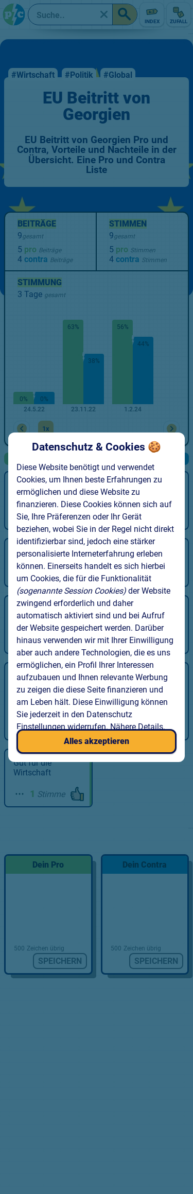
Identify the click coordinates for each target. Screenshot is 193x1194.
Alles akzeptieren (96, 741)
